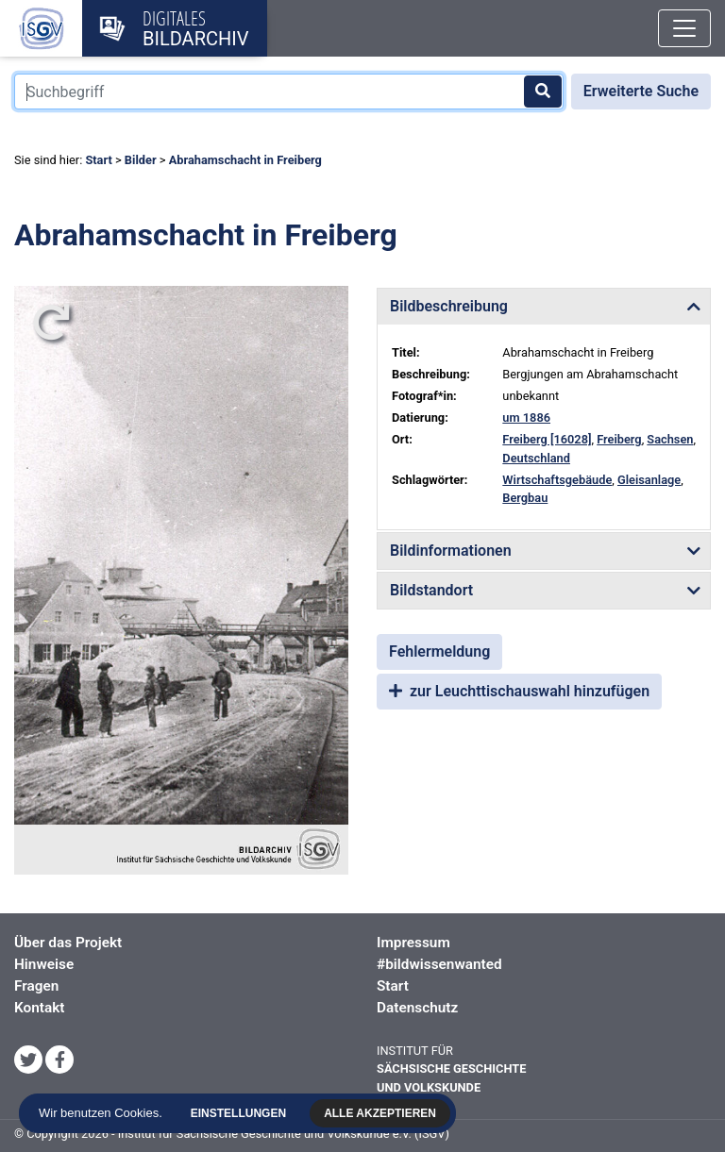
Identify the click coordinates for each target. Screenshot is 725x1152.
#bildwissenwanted (439, 964)
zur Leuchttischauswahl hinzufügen (519, 691)
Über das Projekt (68, 942)
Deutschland (536, 458)
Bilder (141, 160)
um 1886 (526, 417)
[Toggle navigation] (684, 28)
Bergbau (525, 498)
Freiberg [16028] (546, 439)
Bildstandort (431, 590)
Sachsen (670, 439)
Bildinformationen (451, 550)
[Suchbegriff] (289, 91)
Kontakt (39, 1007)
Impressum (413, 942)
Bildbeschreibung (449, 306)
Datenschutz (417, 1007)
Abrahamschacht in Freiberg (245, 160)
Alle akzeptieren (385, 1113)
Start (98, 160)
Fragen (36, 985)
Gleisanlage (649, 480)
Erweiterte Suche (641, 91)
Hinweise (44, 964)
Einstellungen (243, 1113)
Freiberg (619, 439)
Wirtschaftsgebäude (557, 480)
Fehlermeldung (439, 651)
